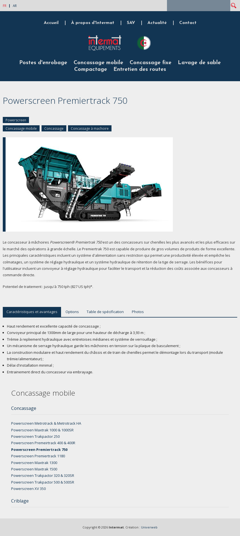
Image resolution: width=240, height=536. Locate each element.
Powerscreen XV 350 (28, 488)
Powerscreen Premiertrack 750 (39, 449)
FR (4, 5)
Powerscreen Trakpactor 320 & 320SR (42, 475)
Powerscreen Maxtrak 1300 (34, 462)
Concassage (54, 128)
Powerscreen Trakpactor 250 (35, 436)
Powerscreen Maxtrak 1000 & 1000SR (42, 429)
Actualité (157, 23)
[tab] (120, 410)
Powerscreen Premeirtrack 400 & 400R (43, 442)
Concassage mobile (98, 63)
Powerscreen (16, 120)
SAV (131, 23)
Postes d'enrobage (43, 63)
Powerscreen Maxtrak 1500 (34, 469)
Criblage (20, 501)
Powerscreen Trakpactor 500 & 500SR (42, 482)
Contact (188, 23)
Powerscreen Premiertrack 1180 (38, 455)
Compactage (90, 69)
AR (15, 5)
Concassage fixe (150, 63)
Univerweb (149, 527)
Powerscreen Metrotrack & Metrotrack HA (46, 423)
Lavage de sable (199, 63)
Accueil (51, 23)
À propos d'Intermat (92, 23)
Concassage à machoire (90, 128)
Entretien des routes (139, 69)
